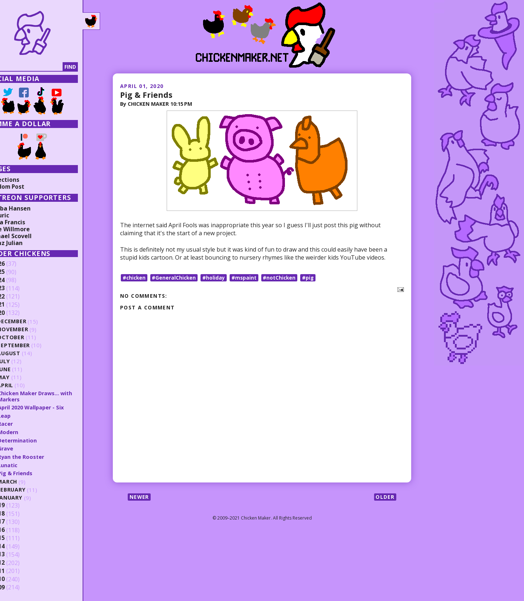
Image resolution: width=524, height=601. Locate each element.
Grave (24, 446)
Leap (22, 414)
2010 (17, 577)
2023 (17, 288)
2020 (17, 312)
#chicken (135, 277)
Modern (27, 430)
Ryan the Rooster (40, 455)
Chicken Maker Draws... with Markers (55, 395)
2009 (17, 585)
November (32, 329)
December (31, 321)
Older (384, 496)
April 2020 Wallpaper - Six (51, 406)
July (23, 361)
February (30, 488)
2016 (17, 528)
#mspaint (246, 277)
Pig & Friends (146, 94)
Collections (21, 179)
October (30, 337)
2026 (17, 263)
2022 (17, 296)
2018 (17, 512)
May (22, 377)
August (28, 353)
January (29, 496)
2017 (17, 520)
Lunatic (26, 463)
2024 (17, 280)
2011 (17, 569)
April (24, 385)
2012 (17, 561)
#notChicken (282, 277)
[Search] (43, 67)
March (26, 480)
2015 (17, 536)
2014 (17, 544)
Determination (36, 438)
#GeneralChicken (175, 277)
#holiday (216, 277)
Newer (140, 496)
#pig (312, 277)
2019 (17, 504)
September (32, 345)
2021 (17, 304)
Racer (24, 422)
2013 (17, 553)
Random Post (24, 186)
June (23, 369)
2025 (17, 272)
